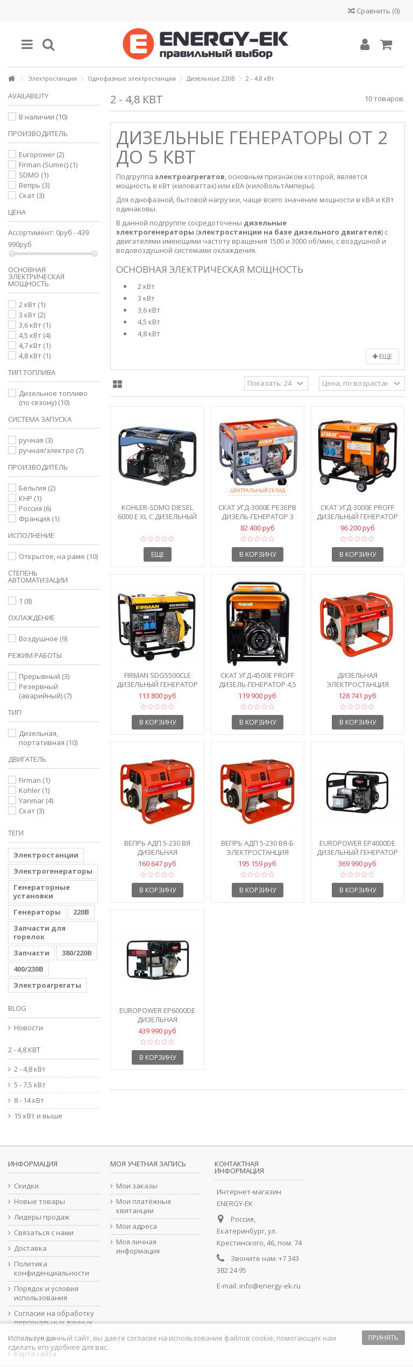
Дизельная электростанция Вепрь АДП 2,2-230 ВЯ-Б (357, 684)
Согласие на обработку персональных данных (54, 1318)
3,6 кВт (149, 310)
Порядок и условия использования (46, 1293)
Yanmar (36, 800)
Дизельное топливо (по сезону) (53, 397)
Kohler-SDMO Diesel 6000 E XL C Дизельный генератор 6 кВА (157, 516)
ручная (36, 440)
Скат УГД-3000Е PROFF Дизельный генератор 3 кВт (357, 516)
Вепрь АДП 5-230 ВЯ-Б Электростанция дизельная (257, 852)
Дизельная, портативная (48, 737)
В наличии (43, 117)
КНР (30, 498)
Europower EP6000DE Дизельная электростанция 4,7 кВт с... (157, 1024)
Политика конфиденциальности (51, 1268)
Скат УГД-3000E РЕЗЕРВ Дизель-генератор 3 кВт (257, 516)
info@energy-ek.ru (270, 1286)
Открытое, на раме (58, 556)
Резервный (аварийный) (45, 691)
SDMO (33, 175)
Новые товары (39, 1201)
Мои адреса (136, 1226)
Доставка (30, 1248)
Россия (35, 508)
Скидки (26, 1186)
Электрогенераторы (52, 871)
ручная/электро (51, 450)
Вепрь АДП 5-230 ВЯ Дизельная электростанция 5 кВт (157, 852)
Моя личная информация (138, 1246)
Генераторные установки (41, 891)
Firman (34, 780)
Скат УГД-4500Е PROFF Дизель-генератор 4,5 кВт (257, 684)
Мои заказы (137, 1186)
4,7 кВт (35, 345)
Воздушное (43, 638)
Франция (39, 518)
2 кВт (146, 286)
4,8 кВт (149, 333)
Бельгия (37, 488)
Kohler (34, 790)
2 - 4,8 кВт (30, 1069)
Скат (31, 195)
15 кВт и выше (38, 1116)
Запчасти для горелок (39, 932)
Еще (382, 356)
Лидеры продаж (41, 1217)
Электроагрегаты (47, 985)
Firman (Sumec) (48, 164)
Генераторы (37, 912)
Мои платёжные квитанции (144, 1206)
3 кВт (146, 298)
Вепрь (34, 185)
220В (81, 912)
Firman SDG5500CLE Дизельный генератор (157, 679)
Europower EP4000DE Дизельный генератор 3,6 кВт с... (357, 852)
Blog (17, 1008)
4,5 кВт (149, 322)
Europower (41, 154)
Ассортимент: (31, 232)
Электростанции (46, 855)
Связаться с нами (44, 1232)
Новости (28, 1027)
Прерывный (44, 676)
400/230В (28, 969)
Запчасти (31, 953)
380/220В (77, 953)
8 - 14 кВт (29, 1100)
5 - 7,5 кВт (30, 1084)
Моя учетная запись (148, 1163)
